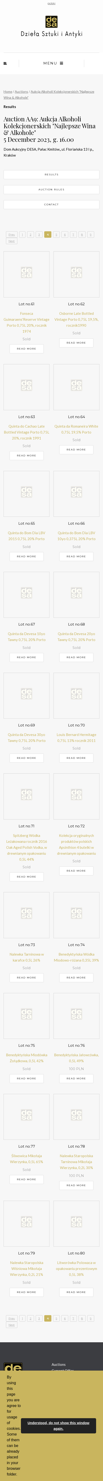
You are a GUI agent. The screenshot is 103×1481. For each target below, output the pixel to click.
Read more (26, 348)
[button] (19, 1475)
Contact (51, 204)
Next (12, 241)
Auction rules (51, 189)
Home (8, 91)
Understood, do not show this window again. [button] (58, 1426)
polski (51, 3)
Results (52, 174)
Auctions (21, 91)
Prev (12, 234)
